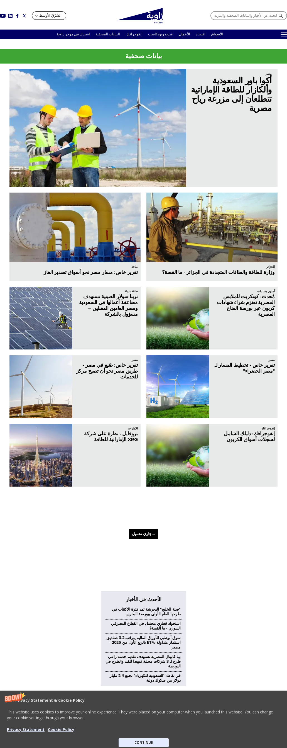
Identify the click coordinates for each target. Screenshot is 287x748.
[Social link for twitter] (24, 16)
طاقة (134, 267)
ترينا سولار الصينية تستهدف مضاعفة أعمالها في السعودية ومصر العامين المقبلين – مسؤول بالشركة (108, 305)
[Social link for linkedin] (10, 16)
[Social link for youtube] (3, 16)
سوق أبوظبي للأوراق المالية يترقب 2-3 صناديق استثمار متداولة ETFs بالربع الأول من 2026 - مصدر (143, 550)
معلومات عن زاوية (212, 669)
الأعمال (184, 34)
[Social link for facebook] (17, 16)
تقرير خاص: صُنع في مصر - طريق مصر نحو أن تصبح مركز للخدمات (107, 371)
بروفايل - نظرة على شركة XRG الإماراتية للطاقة (111, 437)
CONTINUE (143, 742)
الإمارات (133, 428)
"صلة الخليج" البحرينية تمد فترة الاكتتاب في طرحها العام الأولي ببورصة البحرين (146, 519)
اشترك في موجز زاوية (73, 34)
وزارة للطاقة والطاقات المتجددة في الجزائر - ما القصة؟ (218, 272)
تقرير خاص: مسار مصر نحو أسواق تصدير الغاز (91, 272)
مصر (269, 74)
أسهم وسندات (266, 291)
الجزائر (270, 267)
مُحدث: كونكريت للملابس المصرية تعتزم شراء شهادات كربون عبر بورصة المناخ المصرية (246, 305)
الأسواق (217, 34)
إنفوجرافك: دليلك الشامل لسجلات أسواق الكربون (249, 437)
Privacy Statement (26, 729)
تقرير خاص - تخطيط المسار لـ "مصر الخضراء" (245, 368)
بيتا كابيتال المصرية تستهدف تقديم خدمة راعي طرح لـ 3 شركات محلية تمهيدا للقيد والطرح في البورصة (143, 569)
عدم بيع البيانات (151, 669)
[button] (143, 719)
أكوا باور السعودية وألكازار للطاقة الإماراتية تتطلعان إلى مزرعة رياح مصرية (231, 94)
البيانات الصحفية (107, 34)
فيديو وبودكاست (160, 34)
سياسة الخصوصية (149, 675)
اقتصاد (200, 34)
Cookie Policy (61, 729)
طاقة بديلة (131, 291)
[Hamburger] (284, 34)
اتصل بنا (220, 675)
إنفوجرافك (134, 34)
